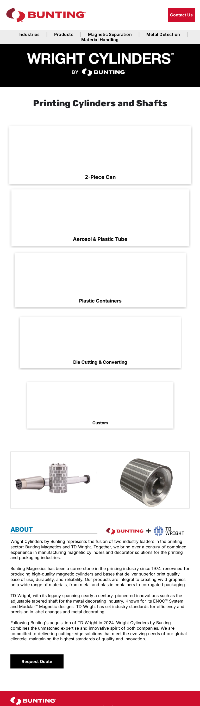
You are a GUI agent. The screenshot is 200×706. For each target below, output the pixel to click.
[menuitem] (30, 34)
